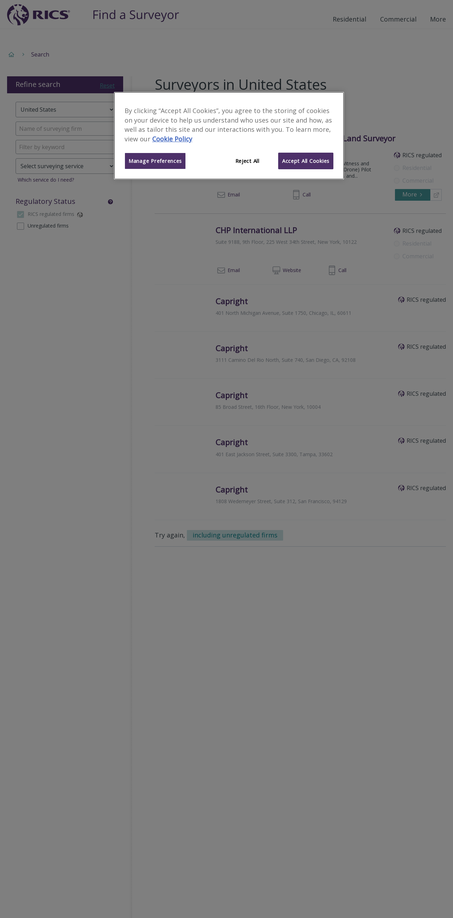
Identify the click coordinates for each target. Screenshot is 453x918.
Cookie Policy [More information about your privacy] (172, 139)
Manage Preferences (155, 160)
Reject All (247, 160)
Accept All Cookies (305, 160)
